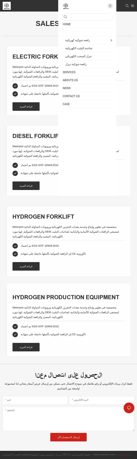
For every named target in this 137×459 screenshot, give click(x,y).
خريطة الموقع (124, 454)
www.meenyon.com (104, 454)
